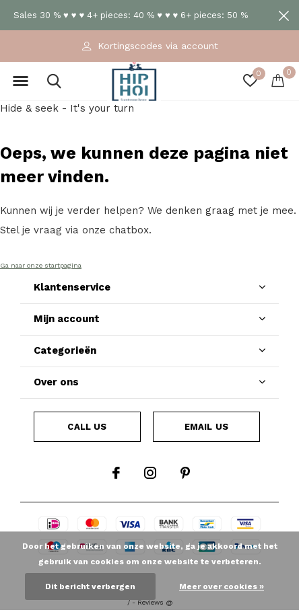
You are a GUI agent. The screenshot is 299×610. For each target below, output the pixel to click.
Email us (206, 427)
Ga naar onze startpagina (40, 265)
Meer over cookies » (221, 586)
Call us (86, 427)
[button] (20, 81)
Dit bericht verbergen (90, 586)
